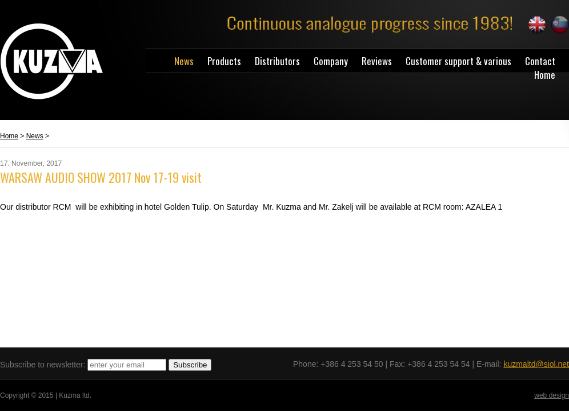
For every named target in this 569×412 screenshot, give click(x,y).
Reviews (377, 61)
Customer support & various (458, 61)
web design (551, 395)
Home (544, 74)
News (184, 61)
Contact (540, 61)
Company (331, 61)
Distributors (277, 61)
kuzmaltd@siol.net (536, 364)
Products (224, 61)
